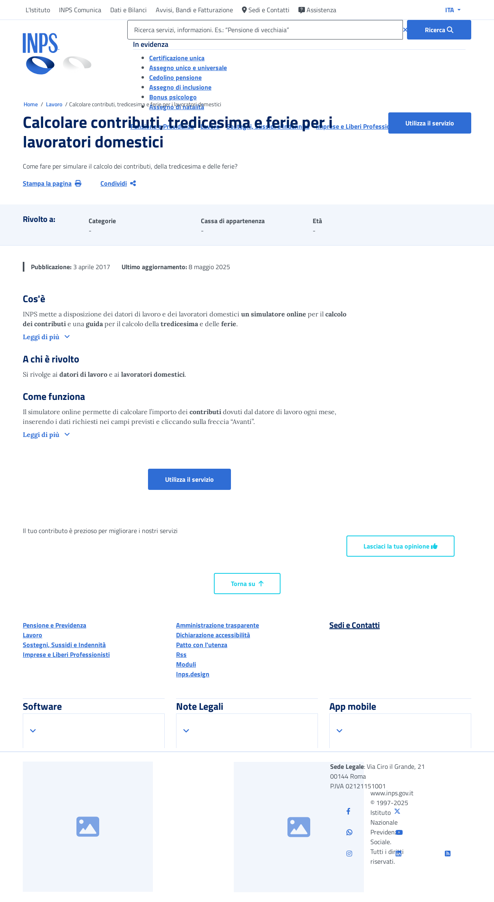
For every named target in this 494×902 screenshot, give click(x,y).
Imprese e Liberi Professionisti (66, 654)
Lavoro (54, 104)
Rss (181, 654)
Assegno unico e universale (188, 67)
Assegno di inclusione (180, 87)
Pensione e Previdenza (54, 625)
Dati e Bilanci (128, 10)
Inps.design (192, 674)
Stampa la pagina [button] (52, 183)
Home (31, 104)
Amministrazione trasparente (217, 625)
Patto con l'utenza (201, 645)
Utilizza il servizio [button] (438, 123)
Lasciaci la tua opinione (400, 546)
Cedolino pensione (175, 77)
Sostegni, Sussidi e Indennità (64, 645)
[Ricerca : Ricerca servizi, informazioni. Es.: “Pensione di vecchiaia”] (439, 30)
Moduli (186, 664)
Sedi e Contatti (265, 10)
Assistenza (317, 10)
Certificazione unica (177, 58)
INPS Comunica (80, 10)
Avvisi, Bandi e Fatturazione (194, 10)
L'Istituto (38, 10)
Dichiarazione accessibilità (213, 635)
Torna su (247, 583)
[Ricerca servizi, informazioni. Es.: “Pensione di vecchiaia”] (265, 30)
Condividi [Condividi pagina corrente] (118, 183)
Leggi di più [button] (42, 337)
